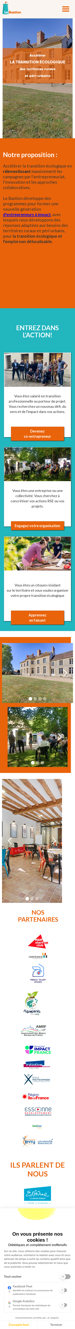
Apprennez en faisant (37, 617)
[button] (66, 9)
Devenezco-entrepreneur (37, 434)
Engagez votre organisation (37, 525)
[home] (12, 8)
